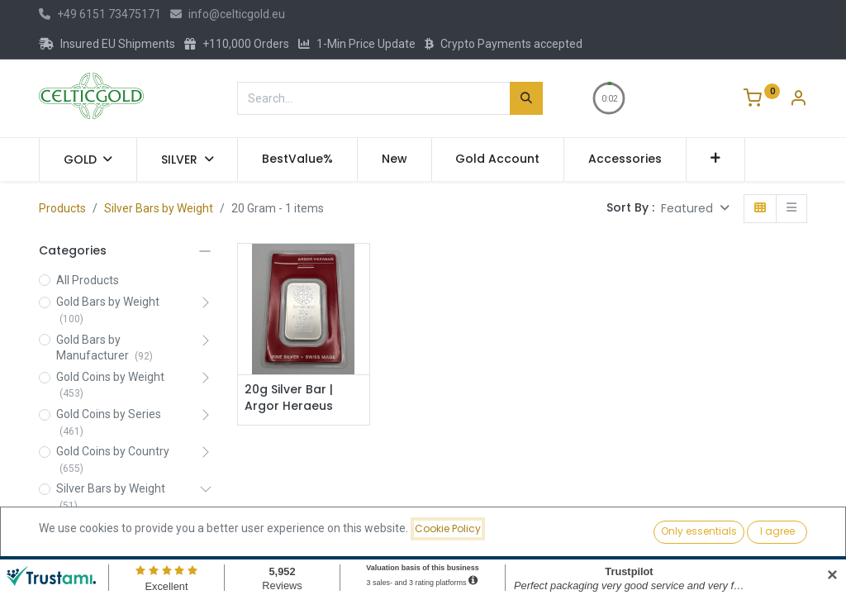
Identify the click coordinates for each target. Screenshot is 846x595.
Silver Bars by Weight (158, 208)
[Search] (526, 98)
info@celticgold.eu (227, 14)
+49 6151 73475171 (100, 14)
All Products (87, 280)
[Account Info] (798, 100)
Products (62, 208)
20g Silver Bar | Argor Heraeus (289, 398)
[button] (716, 159)
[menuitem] (297, 159)
